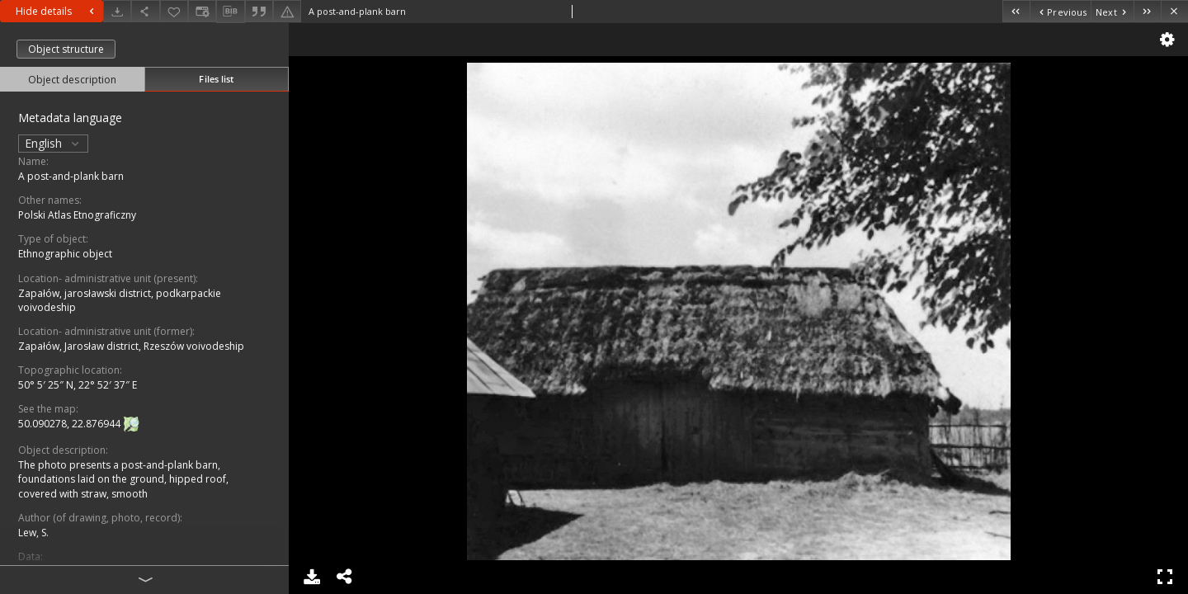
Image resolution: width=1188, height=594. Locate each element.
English (53, 143)
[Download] (117, 11)
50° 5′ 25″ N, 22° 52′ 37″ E (77, 385)
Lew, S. (33, 533)
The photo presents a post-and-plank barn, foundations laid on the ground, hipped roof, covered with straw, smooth (123, 479)
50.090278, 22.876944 (70, 424)
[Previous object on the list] (1060, 11)
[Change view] (202, 11)
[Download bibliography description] (230, 11)
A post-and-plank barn (71, 176)
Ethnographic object (65, 254)
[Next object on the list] (1112, 11)
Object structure (66, 49)
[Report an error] (287, 11)
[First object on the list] (1016, 11)
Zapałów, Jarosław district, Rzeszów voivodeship (131, 346)
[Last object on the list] (1147, 11)
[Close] (1174, 11)
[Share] (145, 11)
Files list (216, 79)
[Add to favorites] (174, 11)
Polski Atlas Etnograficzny (77, 215)
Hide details (57, 11)
